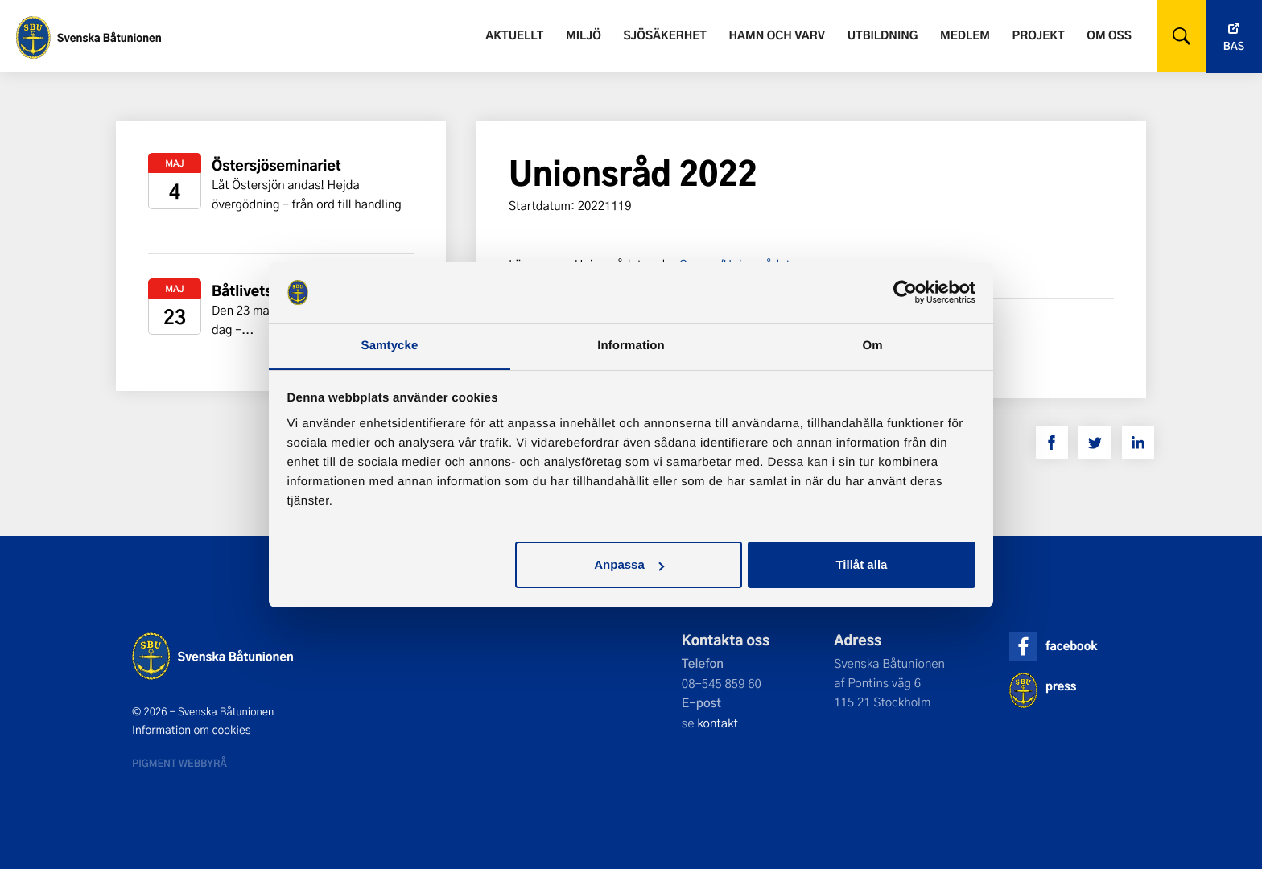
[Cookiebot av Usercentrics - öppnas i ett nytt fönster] (905, 293)
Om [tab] (872, 345)
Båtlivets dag (256, 291)
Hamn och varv (777, 35)
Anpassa (629, 564)
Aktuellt (514, 35)
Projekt (1038, 35)
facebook (1071, 645)
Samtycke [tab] (390, 345)
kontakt (717, 722)
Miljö (583, 35)
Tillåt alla (861, 564)
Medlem (965, 35)
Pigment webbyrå (179, 762)
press (1060, 686)
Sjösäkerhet (664, 35)
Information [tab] (631, 345)
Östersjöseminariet (276, 165)
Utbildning (883, 35)
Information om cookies (191, 730)
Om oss (1109, 35)
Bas (1233, 46)
